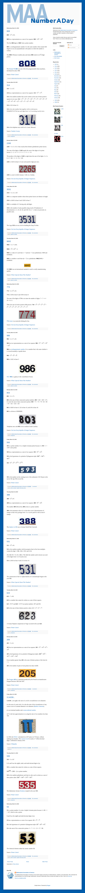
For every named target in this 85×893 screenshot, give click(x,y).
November (56, 77)
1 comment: (34, 486)
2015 (56, 64)
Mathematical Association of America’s (68, 30)
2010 (56, 74)
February (56, 95)
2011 (56, 72)
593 (8, 442)
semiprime (13, 136)
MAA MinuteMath (58, 56)
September (56, 81)
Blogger (48, 885)
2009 (56, 100)
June (55, 87)
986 (8, 336)
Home (27, 861)
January (56, 97)
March (55, 93)
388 (8, 495)
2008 (56, 102)
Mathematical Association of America (57, 53)
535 (8, 756)
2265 (9, 143)
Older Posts (45, 861)
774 (8, 287)
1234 (62, 108)
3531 (9, 189)
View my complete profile (20, 878)
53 (8, 807)
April (55, 91)
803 (8, 393)
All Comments (71, 47)
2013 (56, 68)
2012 (56, 70)
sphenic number (14, 234)
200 (62, 125)
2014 (56, 66)
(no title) (56, 133)
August (56, 83)
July (55, 85)
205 (8, 640)
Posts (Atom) (16, 864)
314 (8, 85)
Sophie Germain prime (21, 487)
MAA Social (56, 58)
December (56, 76)
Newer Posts (10, 861)
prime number (13, 487)
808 (8, 31)
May (55, 89)
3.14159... (11, 697)
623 (8, 593)
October (56, 80)
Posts (70, 45)
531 (8, 541)
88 (61, 117)
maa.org (70, 876)
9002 (9, 241)
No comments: (35, 78)
